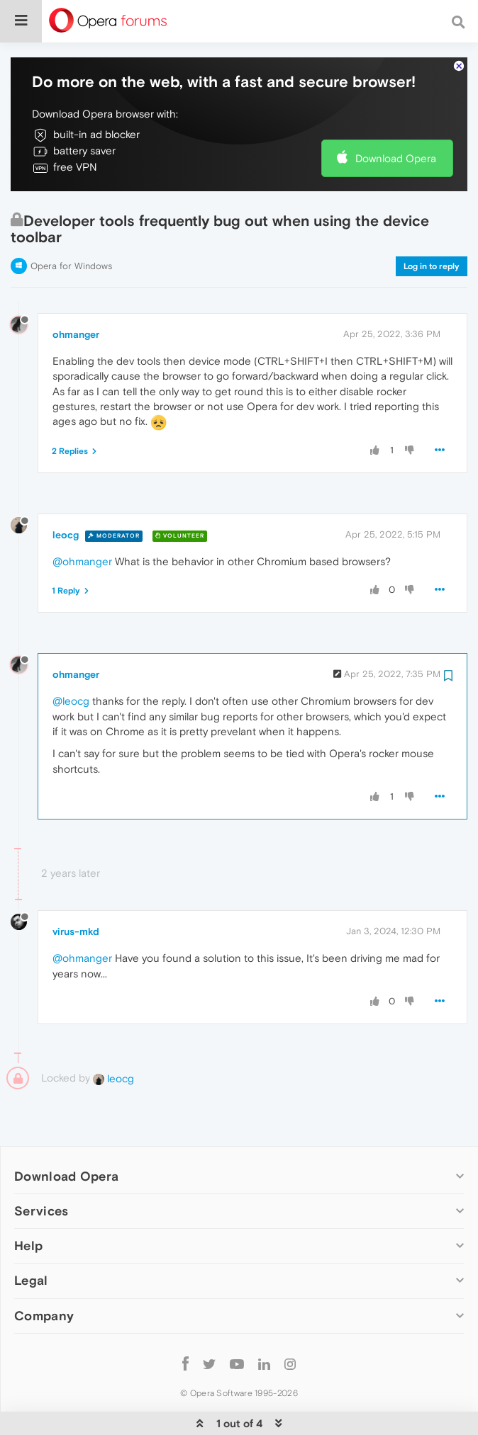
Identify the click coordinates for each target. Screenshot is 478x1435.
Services (41, 1167)
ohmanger (75, 291)
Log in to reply (432, 223)
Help (28, 1202)
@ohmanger (82, 518)
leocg (65, 491)
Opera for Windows (71, 222)
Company (44, 1272)
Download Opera (395, 115)
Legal (31, 1237)
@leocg (70, 658)
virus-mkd (75, 888)
